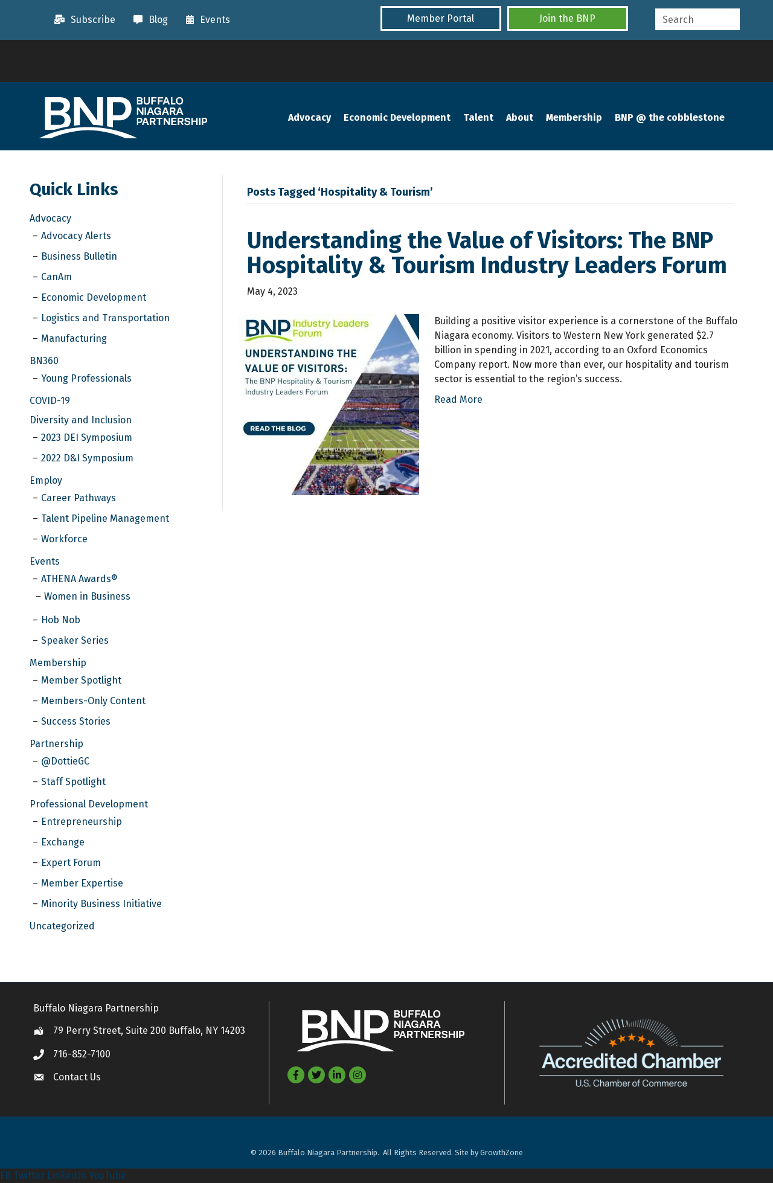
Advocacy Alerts (76, 236)
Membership (574, 117)
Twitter (29, 1175)
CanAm (56, 277)
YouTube (107, 1175)
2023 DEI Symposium (86, 437)
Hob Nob (60, 620)
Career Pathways (78, 498)
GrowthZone (501, 1152)
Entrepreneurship (81, 821)
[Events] (205, 20)
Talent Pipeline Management (105, 518)
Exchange (63, 842)
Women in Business (87, 596)
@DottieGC (65, 761)
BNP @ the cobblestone (670, 117)
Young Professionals (86, 378)
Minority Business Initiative (101, 903)
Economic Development (397, 117)
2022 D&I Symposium (87, 458)
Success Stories (76, 721)
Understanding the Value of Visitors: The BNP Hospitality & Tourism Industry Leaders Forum (487, 253)
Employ (46, 480)
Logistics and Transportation (105, 318)
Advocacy (309, 117)
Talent (478, 117)
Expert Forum (71, 862)
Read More (458, 399)
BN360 (44, 361)
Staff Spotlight (73, 781)
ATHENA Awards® (79, 579)
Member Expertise (82, 883)
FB (5, 1175)
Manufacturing (74, 338)
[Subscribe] (81, 20)
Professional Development (89, 804)
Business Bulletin (79, 256)
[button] (440, 18)
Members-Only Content (93, 701)
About (519, 117)
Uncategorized (62, 926)
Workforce (64, 539)
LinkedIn (66, 1175)
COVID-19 (50, 400)
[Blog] (147, 20)
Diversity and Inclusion (81, 420)
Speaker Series (75, 640)
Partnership (56, 743)
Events (45, 561)
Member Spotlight (81, 680)
